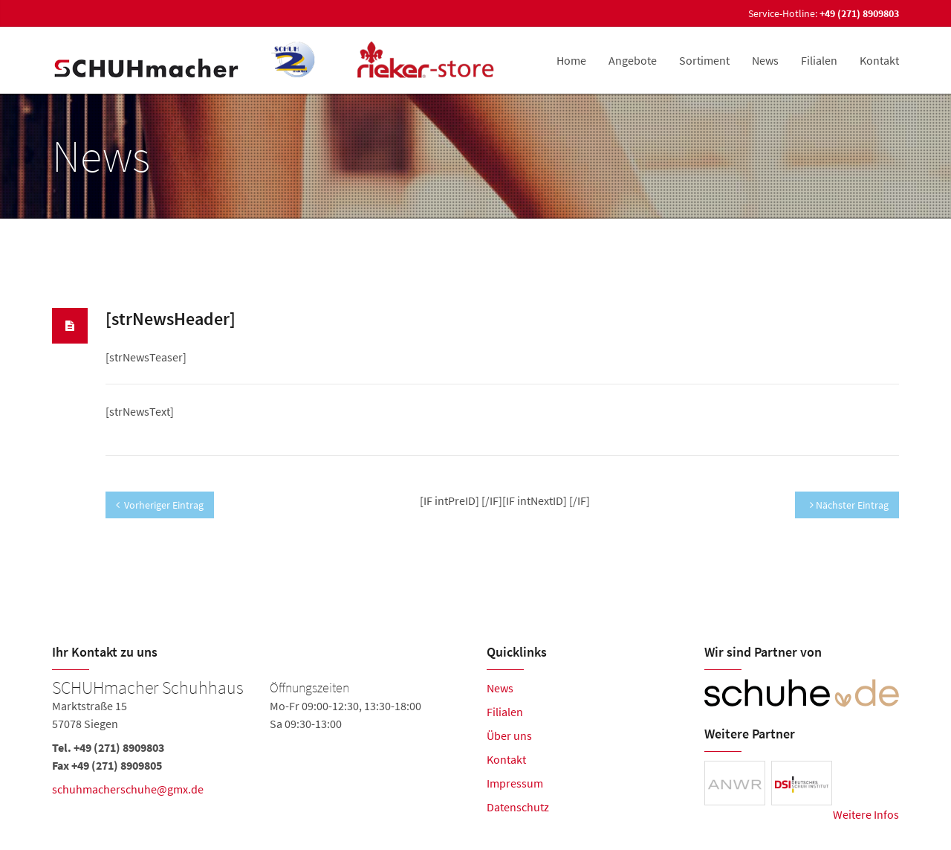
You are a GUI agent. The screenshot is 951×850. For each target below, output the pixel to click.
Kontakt (879, 60)
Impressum (515, 783)
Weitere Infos (866, 814)
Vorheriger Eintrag (160, 505)
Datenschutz (518, 806)
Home (571, 60)
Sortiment (704, 60)
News (765, 60)
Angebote (632, 60)
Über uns (509, 735)
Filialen (819, 60)
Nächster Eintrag (849, 505)
